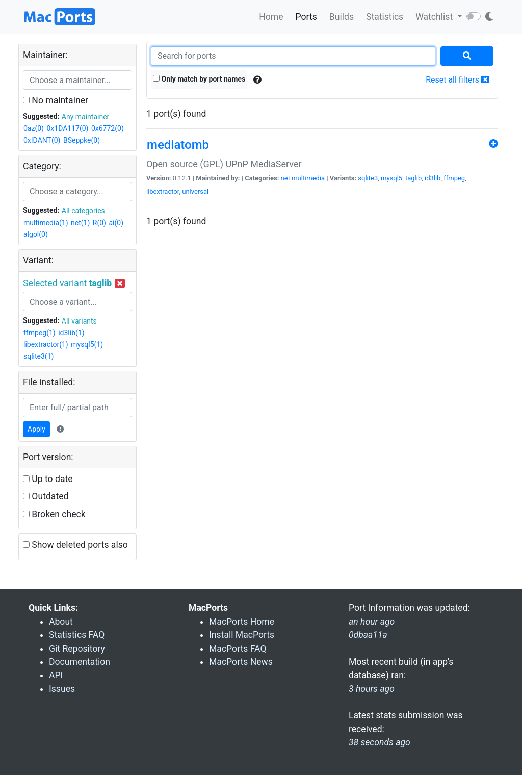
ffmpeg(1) (39, 333)
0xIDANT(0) (41, 140)
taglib (413, 178)
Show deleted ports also (75, 545)
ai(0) (116, 223)
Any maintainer (86, 117)
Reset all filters (457, 80)
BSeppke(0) (81, 140)
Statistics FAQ (77, 635)
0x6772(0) (107, 128)
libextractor (162, 191)
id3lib (432, 178)
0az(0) (33, 128)
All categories (83, 211)
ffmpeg (454, 178)
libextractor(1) (45, 344)
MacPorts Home (241, 622)
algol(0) (35, 234)
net (285, 178)
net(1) (80, 223)
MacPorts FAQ (238, 649)
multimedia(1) (45, 223)
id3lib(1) (71, 333)
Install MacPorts (241, 635)
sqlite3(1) (38, 356)
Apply (36, 429)
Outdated (45, 496)
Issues (62, 689)
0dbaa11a (368, 635)
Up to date (48, 479)
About (61, 622)
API (56, 675)
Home (271, 17)
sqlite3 (368, 178)
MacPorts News (241, 662)
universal (195, 191)
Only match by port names (199, 79)
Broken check (54, 514)
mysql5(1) (87, 344)
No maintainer (55, 100)
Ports (306, 17)
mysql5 (391, 178)
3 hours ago (372, 689)
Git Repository (77, 649)
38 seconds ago (379, 742)
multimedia (308, 178)
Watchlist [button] (435, 17)
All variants (79, 321)
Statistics (384, 17)
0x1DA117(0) (67, 128)
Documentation (79, 662)
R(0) (99, 223)
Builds (341, 17)
